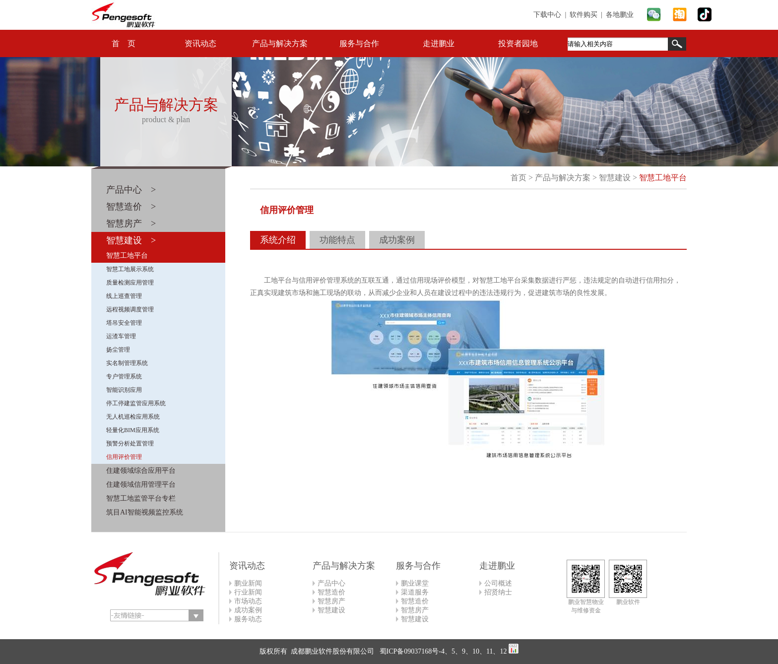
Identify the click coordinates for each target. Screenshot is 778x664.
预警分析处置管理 (130, 443)
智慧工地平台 (127, 255)
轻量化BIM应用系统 (132, 430)
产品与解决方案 (280, 43)
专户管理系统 (124, 376)
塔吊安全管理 (124, 322)
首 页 (123, 43)
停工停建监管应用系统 (136, 403)
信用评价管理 (124, 456)
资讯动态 (200, 43)
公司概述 (498, 583)
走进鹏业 (438, 43)
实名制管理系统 (127, 363)
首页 (518, 177)
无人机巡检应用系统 (133, 416)
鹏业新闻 (248, 583)
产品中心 (331, 583)
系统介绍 (278, 240)
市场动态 (248, 601)
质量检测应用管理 (130, 282)
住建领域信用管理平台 (141, 484)
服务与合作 (359, 43)
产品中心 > (131, 190)
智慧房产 (331, 601)
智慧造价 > (131, 207)
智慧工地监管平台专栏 (141, 498)
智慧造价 (331, 592)
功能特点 (337, 240)
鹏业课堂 (415, 583)
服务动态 (248, 619)
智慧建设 (615, 177)
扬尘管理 (118, 349)
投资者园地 (518, 43)
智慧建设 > (131, 240)
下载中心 (547, 14)
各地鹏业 (620, 14)
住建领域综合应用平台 (141, 470)
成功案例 (397, 240)
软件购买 (583, 14)
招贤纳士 (498, 592)
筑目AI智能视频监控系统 (144, 512)
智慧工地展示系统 (130, 269)
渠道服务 (415, 592)
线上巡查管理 (124, 296)
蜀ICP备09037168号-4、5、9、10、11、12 (442, 651)
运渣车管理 (121, 336)
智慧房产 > (131, 223)
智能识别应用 (124, 389)
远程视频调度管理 (130, 309)
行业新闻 (248, 592)
